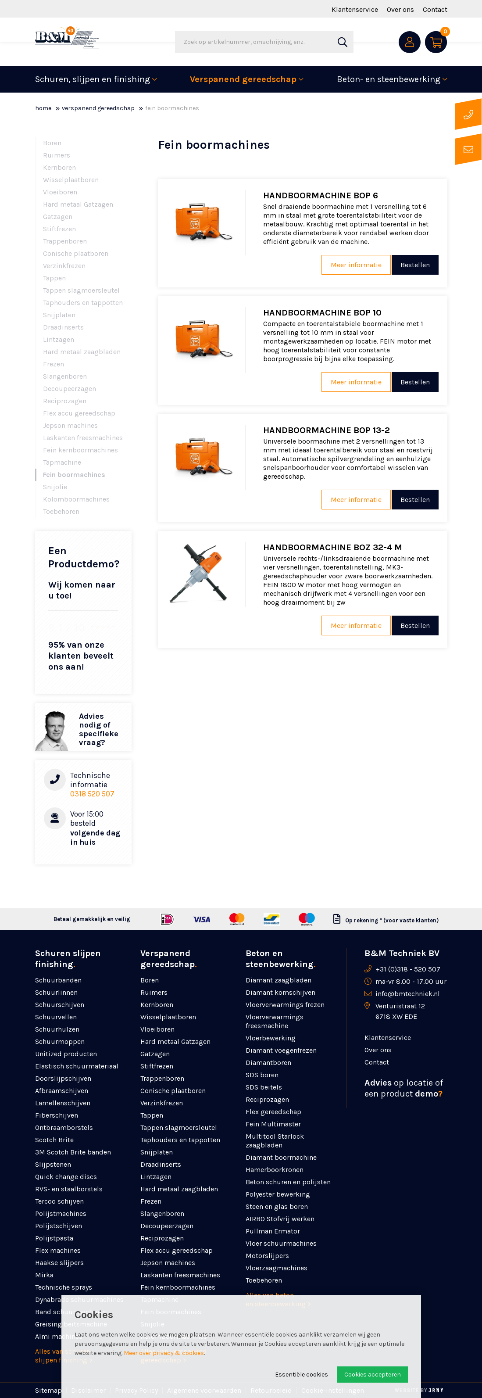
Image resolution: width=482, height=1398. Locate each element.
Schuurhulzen (57, 1029)
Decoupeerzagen (69, 388)
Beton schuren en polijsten (288, 1182)
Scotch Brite (54, 1140)
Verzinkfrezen (64, 266)
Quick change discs (66, 1176)
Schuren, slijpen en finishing (92, 79)
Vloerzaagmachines (276, 1268)
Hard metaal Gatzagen (78, 204)
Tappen (54, 278)
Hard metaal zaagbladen (82, 352)
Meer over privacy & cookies (164, 1353)
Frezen (53, 364)
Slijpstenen (53, 1164)
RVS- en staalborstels (69, 1189)
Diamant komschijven (280, 992)
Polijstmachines (60, 1213)
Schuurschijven (59, 1004)
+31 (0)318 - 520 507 (407, 969)
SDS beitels (264, 1087)
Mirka (44, 1275)
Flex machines (58, 1250)
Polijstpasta (54, 1238)
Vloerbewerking (271, 1038)
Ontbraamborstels (64, 1127)
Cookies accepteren (372, 1374)
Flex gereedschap (273, 1112)
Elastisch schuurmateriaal (76, 1066)
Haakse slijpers (59, 1262)
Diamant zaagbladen (278, 980)
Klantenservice (355, 9)
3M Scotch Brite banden (73, 1152)
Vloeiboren (60, 192)
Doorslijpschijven (63, 1078)
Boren (52, 143)
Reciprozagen (64, 401)
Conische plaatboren (75, 253)
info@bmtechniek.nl (407, 993)
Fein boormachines (74, 474)
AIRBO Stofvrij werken (280, 1219)
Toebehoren (61, 511)
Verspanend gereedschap (243, 79)
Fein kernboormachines (80, 450)
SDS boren (262, 1075)
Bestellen (415, 265)
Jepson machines (70, 425)
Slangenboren (65, 376)
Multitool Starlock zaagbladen (275, 1140)
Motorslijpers (267, 1255)
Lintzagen (58, 339)
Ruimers (56, 155)
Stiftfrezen (59, 229)
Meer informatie (352, 265)
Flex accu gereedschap (79, 413)
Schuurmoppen (60, 1041)
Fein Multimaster (273, 1124)
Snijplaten (59, 315)
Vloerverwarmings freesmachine (274, 1021)
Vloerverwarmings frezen (285, 1004)
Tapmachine (62, 462)
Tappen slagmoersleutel (81, 290)
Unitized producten (66, 1054)
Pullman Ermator (273, 1231)
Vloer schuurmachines (281, 1243)
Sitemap (48, 1390)
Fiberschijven (56, 1115)
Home (43, 108)
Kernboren (59, 167)
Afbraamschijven (61, 1090)
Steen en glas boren (277, 1206)
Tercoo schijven (59, 1201)
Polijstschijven (58, 1226)
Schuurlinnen (56, 992)
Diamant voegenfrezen (281, 1050)
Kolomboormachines (76, 499)
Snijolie (55, 487)
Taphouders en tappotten (83, 302)
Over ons (400, 9)
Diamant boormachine (281, 1157)
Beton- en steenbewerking (388, 79)
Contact (435, 9)
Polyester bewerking (278, 1194)
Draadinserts (63, 327)
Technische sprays (63, 1287)
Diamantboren (268, 1062)
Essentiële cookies (301, 1374)
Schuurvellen (56, 1017)
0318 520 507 (92, 793)
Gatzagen (57, 216)
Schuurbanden (58, 980)
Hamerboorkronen (274, 1169)
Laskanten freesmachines (83, 438)
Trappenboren (65, 241)
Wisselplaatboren (71, 180)
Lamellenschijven (62, 1103)
